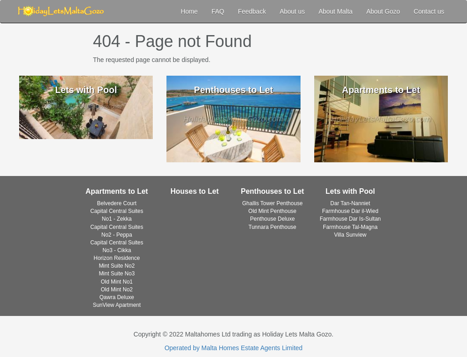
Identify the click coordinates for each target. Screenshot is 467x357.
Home (189, 11)
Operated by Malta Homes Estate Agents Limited (234, 348)
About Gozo (383, 11)
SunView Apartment (116, 305)
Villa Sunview (350, 235)
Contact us (429, 11)
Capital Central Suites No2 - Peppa (116, 231)
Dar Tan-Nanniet (350, 203)
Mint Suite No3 (117, 273)
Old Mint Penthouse (272, 211)
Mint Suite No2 (117, 266)
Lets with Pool (350, 191)
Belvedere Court (117, 203)
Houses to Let (195, 191)
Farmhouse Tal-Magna (350, 227)
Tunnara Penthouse (272, 227)
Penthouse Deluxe (272, 219)
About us (292, 11)
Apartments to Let (117, 191)
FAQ (218, 11)
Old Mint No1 (117, 282)
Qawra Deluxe (116, 297)
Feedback (252, 11)
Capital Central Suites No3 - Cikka (116, 246)
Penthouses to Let (272, 191)
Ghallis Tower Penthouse (272, 203)
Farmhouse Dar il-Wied (350, 211)
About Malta (335, 11)
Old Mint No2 (117, 289)
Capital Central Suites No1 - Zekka (116, 215)
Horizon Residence (116, 258)
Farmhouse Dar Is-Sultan (350, 219)
